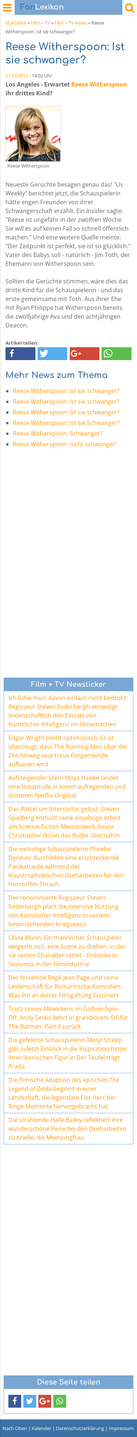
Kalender (41, 1428)
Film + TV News (70, 22)
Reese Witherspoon (99, 84)
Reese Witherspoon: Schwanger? (58, 433)
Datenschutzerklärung (80, 1428)
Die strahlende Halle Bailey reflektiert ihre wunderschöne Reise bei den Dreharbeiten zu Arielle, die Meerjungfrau (67, 1128)
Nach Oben (15, 1428)
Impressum (121, 1428)
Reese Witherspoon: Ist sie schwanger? (66, 391)
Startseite (15, 22)
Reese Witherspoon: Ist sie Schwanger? (66, 423)
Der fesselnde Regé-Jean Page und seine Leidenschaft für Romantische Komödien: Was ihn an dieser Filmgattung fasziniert (65, 986)
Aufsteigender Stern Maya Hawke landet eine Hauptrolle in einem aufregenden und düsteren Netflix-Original (67, 786)
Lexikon (42, 7)
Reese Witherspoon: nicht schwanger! (65, 444)
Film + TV (40, 22)
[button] (20, 353)
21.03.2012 (16, 75)
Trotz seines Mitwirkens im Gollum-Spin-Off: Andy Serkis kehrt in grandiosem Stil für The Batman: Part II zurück (68, 1017)
